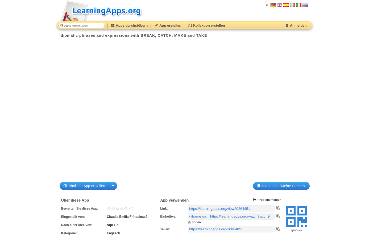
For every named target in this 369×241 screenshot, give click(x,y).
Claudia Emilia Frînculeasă (127, 217)
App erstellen (167, 25)
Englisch (113, 233)
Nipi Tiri (113, 225)
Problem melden (267, 200)
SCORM (194, 222)
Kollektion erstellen (206, 25)
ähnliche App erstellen (84, 186)
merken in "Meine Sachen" (281, 186)
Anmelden (296, 25)
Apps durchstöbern (129, 25)
